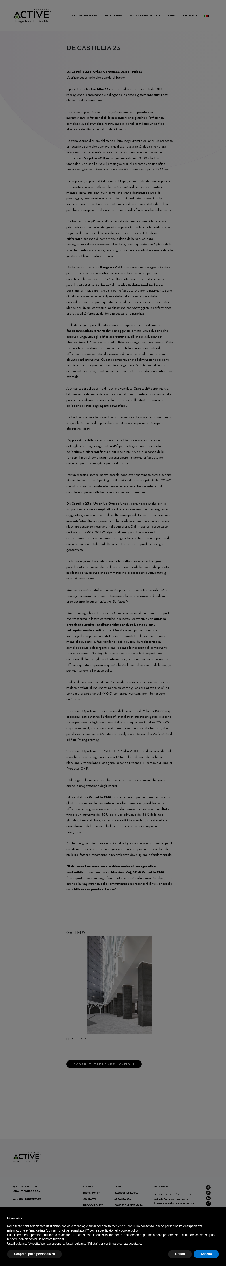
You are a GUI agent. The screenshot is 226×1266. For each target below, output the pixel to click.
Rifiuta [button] (180, 1254)
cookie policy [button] (129, 1230)
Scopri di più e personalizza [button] (34, 1254)
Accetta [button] (206, 1254)
